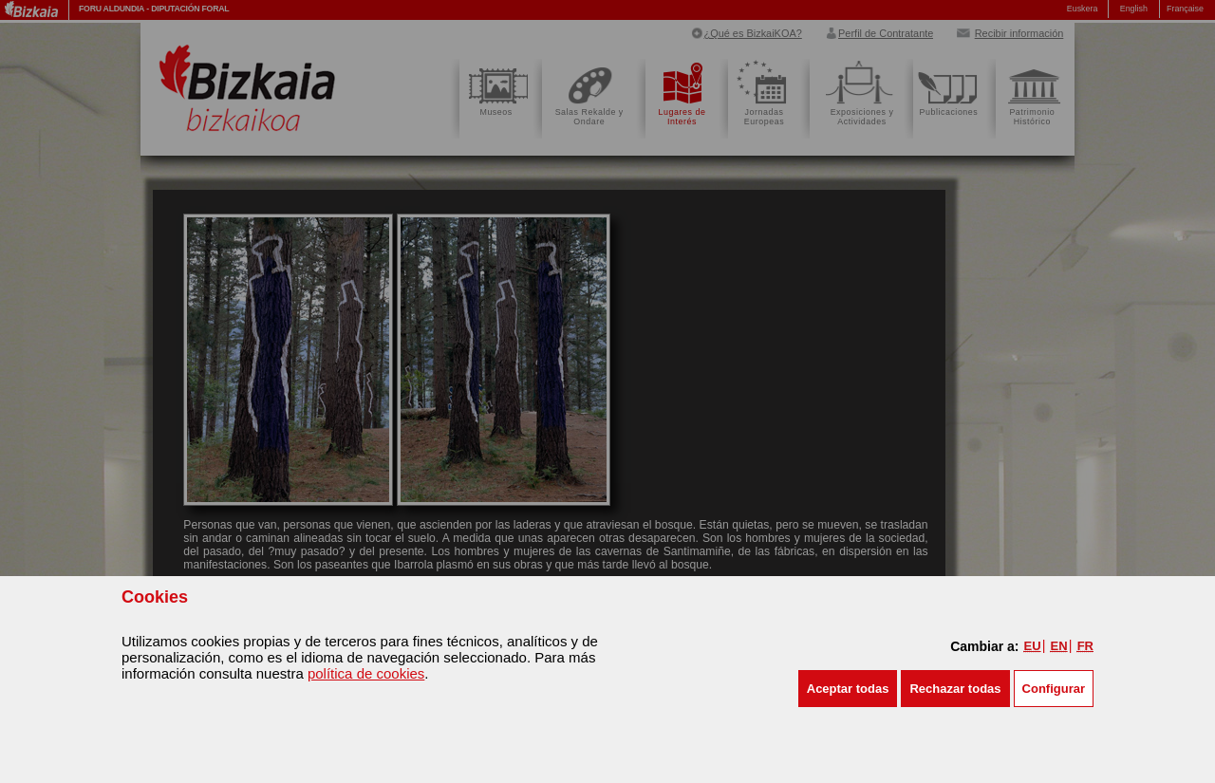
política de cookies (366, 673)
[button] (848, 688)
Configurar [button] (1053, 688)
